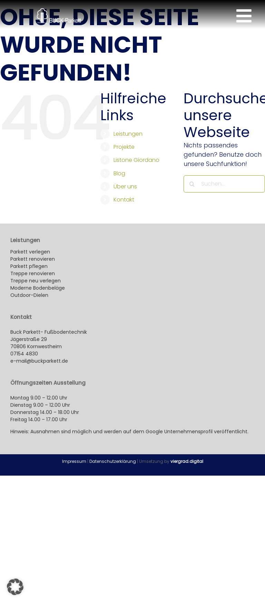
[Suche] (192, 184)
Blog (119, 173)
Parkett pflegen (29, 266)
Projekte (124, 147)
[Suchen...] (224, 184)
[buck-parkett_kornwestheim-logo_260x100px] (59, 11)
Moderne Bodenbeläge (38, 287)
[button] (15, 587)
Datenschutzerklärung (112, 461)
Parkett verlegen (30, 251)
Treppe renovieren (32, 273)
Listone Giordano (136, 160)
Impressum (74, 461)
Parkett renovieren (32, 259)
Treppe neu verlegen (35, 280)
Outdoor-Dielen (29, 295)
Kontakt (124, 200)
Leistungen (128, 134)
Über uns (125, 186)
